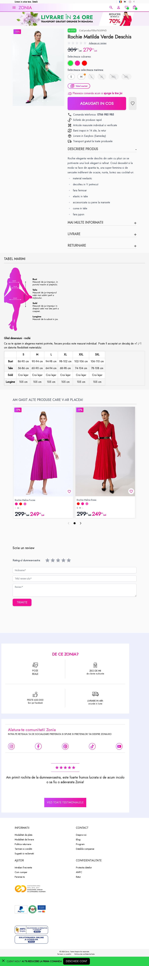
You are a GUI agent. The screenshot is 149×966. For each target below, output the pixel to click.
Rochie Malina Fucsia (25, 500)
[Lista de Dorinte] (133, 103)
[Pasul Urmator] (80, 523)
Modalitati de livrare (24, 839)
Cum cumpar (21, 872)
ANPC (79, 872)
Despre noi (81, 835)
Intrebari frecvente (23, 867)
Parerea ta (20, 877)
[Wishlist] (127, 7)
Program (80, 844)
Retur (78, 877)
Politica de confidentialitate (84, 954)
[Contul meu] (119, 7)
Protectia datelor (84, 867)
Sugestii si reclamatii (24, 853)
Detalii (35, 1)
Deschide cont (76, 961)
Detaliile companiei (85, 849)
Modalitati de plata (23, 835)
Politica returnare (23, 844)
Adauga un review (98, 43)
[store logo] (63, 7)
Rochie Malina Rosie (86, 500)
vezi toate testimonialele (65, 802)
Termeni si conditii (23, 849)
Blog (78, 839)
